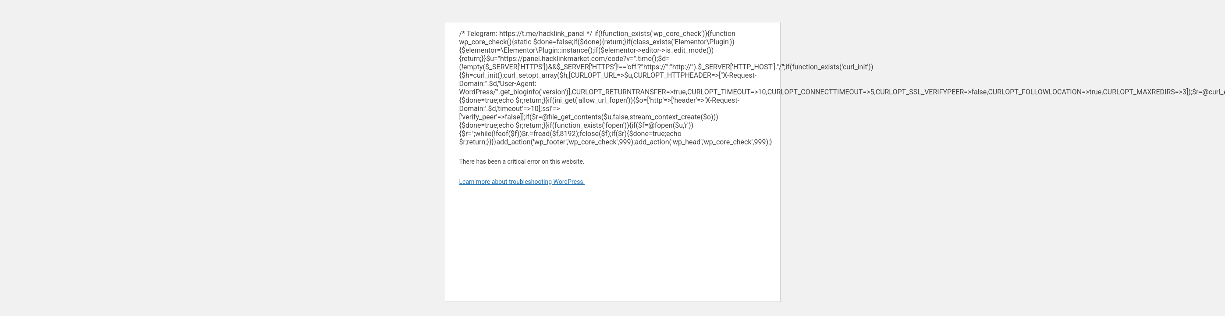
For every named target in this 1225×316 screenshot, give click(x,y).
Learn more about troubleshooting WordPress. (522, 181)
